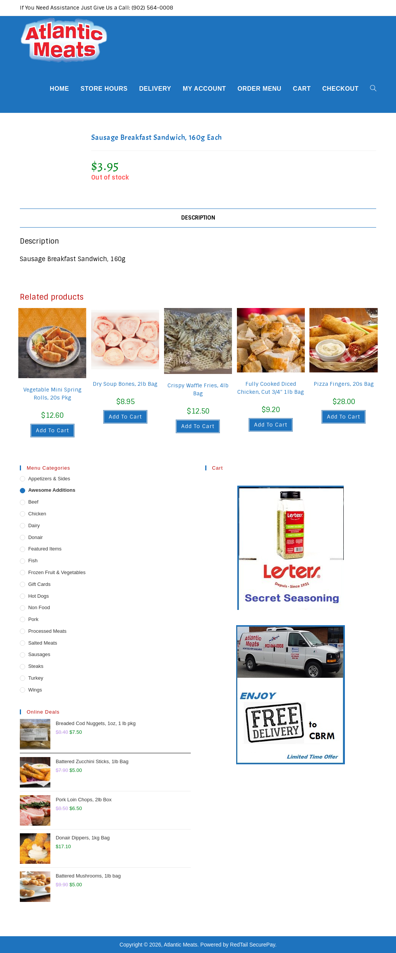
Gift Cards (39, 584)
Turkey (35, 678)
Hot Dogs (38, 596)
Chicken (37, 514)
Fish (33, 560)
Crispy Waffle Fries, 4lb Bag (198, 389)
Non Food (39, 607)
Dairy (34, 525)
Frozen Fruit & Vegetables (56, 572)
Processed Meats (47, 631)
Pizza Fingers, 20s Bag (344, 383)
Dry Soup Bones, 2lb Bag (125, 383)
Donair (35, 537)
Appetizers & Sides (49, 478)
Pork (33, 619)
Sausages (39, 654)
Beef (33, 502)
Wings (35, 690)
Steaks (35, 666)
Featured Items (44, 549)
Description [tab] (198, 217)
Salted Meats (42, 643)
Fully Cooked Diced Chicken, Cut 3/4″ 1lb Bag (270, 387)
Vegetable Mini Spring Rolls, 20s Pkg (52, 393)
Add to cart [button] (52, 430)
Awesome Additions (52, 490)
